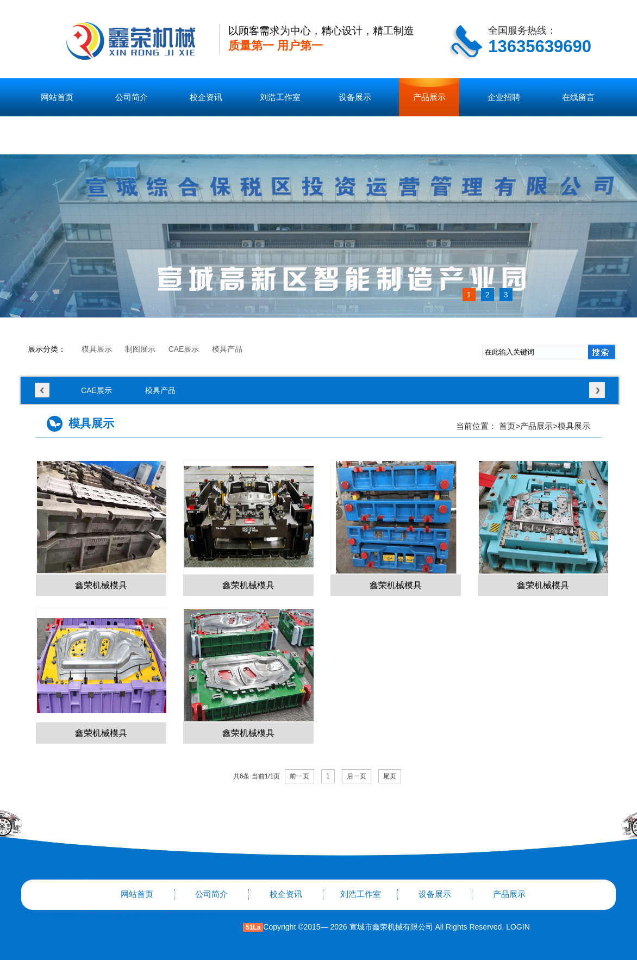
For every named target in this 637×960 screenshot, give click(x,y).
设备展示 (355, 97)
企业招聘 (504, 97)
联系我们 (57, 135)
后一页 (356, 776)
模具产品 (227, 349)
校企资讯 (206, 97)
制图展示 (140, 349)
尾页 (389, 776)
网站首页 (57, 97)
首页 (507, 426)
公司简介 (131, 97)
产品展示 (429, 97)
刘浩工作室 (280, 97)
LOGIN (516, 926)
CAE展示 (183, 349)
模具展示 (97, 349)
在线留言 (578, 97)
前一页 (299, 776)
